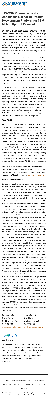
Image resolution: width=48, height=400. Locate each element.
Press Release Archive (18, 380)
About (6, 380)
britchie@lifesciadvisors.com (34, 327)
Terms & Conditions (9, 384)
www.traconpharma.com (36, 175)
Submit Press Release (36, 380)
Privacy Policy (41, 384)
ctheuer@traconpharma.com (12, 327)
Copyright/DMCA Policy (26, 384)
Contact (24, 388)
